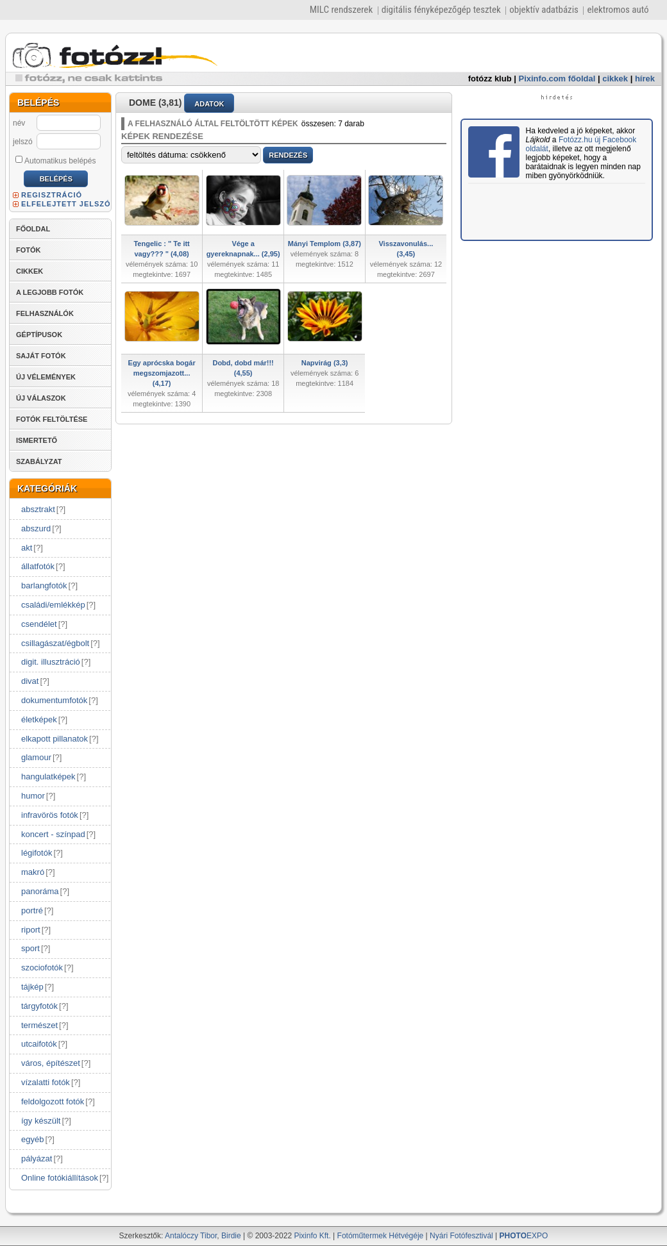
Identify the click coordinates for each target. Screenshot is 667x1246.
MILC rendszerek (341, 9)
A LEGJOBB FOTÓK (49, 292)
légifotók (36, 853)
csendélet (39, 624)
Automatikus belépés (55, 160)
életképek (39, 719)
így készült (40, 1121)
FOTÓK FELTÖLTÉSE (51, 419)
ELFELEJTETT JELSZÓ (66, 204)
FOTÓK (28, 250)
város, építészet (50, 1063)
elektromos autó (617, 9)
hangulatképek (48, 776)
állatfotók (38, 566)
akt (26, 547)
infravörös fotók (49, 815)
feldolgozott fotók (52, 1101)
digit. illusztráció (50, 662)
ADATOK (209, 104)
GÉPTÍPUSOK (39, 334)
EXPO (524, 1235)
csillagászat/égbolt (55, 643)
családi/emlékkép (53, 605)
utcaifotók (39, 1044)
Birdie (231, 1235)
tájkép (32, 987)
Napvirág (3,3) (324, 363)
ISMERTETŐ (36, 440)
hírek (645, 78)
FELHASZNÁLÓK (45, 313)
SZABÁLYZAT (39, 461)
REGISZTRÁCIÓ (51, 195)
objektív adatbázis (543, 9)
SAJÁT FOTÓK (41, 356)
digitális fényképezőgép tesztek (441, 9)
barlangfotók (44, 585)
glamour (36, 757)
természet (39, 1025)
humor (33, 796)
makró (32, 872)
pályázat (36, 1158)
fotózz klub (490, 78)
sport (30, 948)
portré (32, 910)
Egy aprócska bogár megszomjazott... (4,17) (162, 373)
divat (29, 681)
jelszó (23, 141)
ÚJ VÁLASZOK (41, 398)
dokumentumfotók (54, 700)
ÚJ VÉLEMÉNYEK (46, 377)
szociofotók (42, 967)
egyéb (32, 1139)
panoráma (40, 891)
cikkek (615, 78)
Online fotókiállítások (59, 1178)
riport (30, 929)
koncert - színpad (53, 834)
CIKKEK (29, 271)
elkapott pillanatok (54, 738)
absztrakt (38, 509)
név (19, 123)
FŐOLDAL (33, 229)
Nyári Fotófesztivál (461, 1235)
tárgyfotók (39, 1006)
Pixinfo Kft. (312, 1235)
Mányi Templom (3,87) (324, 243)
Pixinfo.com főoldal (557, 78)
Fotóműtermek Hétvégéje (380, 1235)
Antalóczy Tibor (191, 1235)
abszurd (36, 528)
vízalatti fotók (45, 1082)
